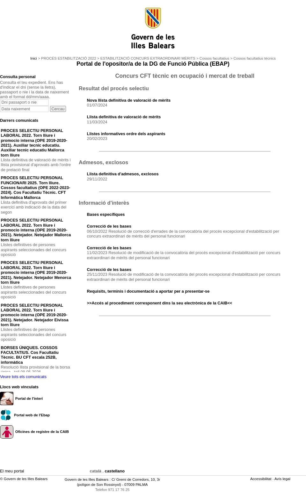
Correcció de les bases (109, 226)
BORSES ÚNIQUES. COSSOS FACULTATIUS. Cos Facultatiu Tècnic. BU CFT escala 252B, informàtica (30, 355)
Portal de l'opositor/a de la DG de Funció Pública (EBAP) (152, 64)
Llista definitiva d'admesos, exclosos (123, 174)
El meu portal (12, 471)
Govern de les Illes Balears (87, 479)
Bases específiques (106, 214)
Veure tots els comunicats (23, 376)
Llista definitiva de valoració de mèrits (124, 116)
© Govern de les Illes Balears (23, 479)
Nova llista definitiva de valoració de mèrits (129, 100)
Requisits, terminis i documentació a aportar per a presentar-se (148, 291)
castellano (115, 471)
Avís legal (282, 479)
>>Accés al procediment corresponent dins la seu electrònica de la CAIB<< (159, 303)
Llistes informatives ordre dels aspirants (126, 133)
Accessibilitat (261, 479)
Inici (33, 58)
